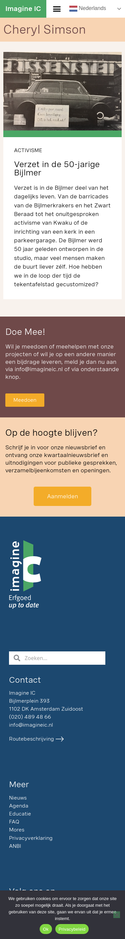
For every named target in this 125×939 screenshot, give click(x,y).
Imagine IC (23, 8)
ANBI (15, 846)
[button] (57, 9)
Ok (46, 929)
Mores (16, 829)
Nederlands (87, 9)
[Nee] (116, 914)
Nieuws (18, 798)
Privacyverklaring (31, 838)
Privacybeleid (72, 929)
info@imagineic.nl (39, 368)
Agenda (18, 806)
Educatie (20, 814)
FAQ (14, 822)
